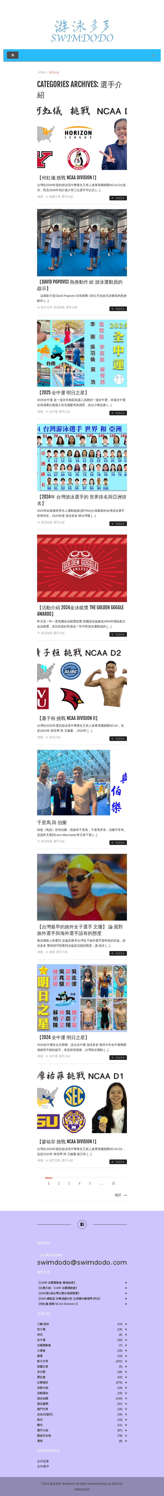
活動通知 (42, 1393)
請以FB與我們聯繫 (51, 1255)
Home (42, 72)
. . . (101, 1183)
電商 (40, 1441)
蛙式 (40, 1419)
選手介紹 (67, 196)
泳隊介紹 (42, 1387)
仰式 (40, 1334)
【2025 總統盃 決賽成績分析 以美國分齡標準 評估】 (69, 1298)
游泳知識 (58, 307)
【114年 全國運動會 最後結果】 (56, 1282)
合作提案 (43, 1461)
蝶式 (40, 1425)
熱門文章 (54, 1160)
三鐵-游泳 (43, 1324)
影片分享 (46, 307)
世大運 (41, 1329)
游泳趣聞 (42, 1403)
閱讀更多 (118, 198)
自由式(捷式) (45, 1414)
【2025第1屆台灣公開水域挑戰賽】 (59, 1293)
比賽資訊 (42, 1382)
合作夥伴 (43, 1466)
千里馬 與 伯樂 (52, 822)
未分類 (41, 1372)
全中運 (53, 411)
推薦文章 (54, 196)
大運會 (41, 1350)
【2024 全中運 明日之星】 (63, 1037)
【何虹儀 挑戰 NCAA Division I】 (68, 177)
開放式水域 (44, 1435)
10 (113, 1183)
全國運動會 (44, 1345)
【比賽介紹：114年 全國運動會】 (57, 1288)
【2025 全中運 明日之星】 (63, 392)
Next (121, 1195)
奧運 (52, 952)
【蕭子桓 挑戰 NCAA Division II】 (68, 718)
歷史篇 (41, 1377)
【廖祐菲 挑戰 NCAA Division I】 (68, 1141)
